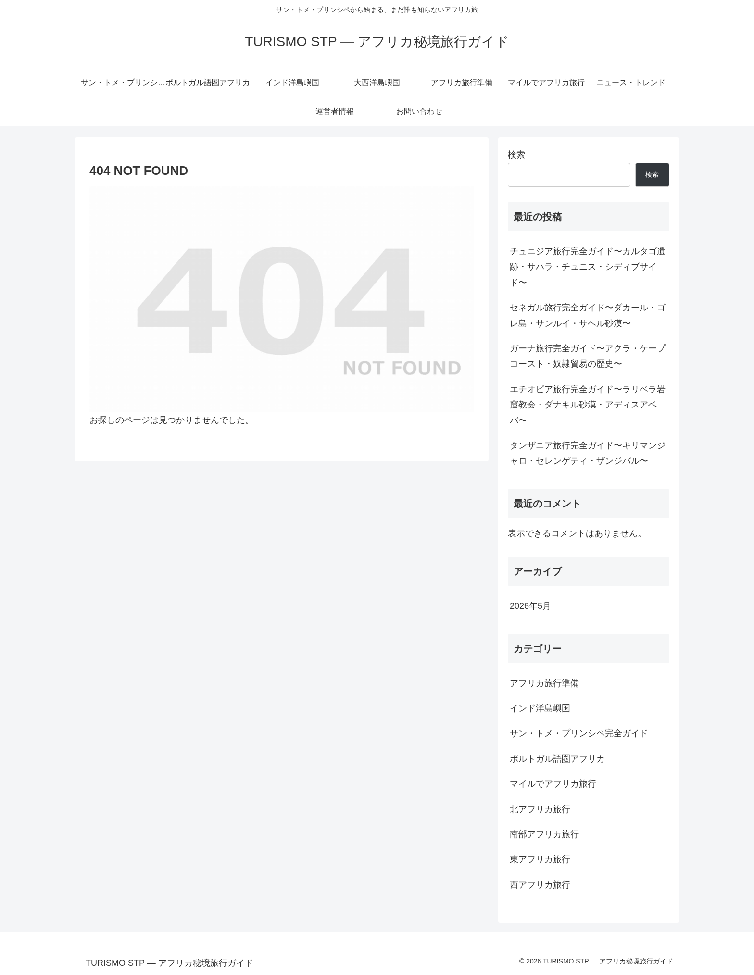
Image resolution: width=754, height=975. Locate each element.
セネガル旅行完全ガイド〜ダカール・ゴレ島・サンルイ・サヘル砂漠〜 (588, 315)
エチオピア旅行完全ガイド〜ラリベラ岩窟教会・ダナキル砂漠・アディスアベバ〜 (588, 404)
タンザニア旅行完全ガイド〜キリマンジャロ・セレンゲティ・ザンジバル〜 (588, 453)
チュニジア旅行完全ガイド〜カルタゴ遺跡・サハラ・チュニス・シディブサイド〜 (588, 267)
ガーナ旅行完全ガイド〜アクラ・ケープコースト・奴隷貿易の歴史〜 (588, 356)
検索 (516, 155)
